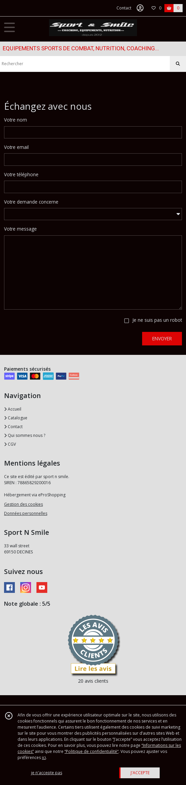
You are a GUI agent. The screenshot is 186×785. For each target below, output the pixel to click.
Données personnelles (25, 513)
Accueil (12, 409)
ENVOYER (162, 338)
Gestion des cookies (23, 504)
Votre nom (15, 119)
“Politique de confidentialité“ (91, 751)
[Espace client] (140, 8)
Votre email (16, 147)
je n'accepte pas (46, 773)
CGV (10, 444)
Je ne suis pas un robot (157, 320)
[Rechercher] (178, 64)
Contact (123, 8)
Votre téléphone (21, 174)
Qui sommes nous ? (24, 435)
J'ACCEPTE (140, 773)
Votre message (20, 229)
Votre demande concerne (31, 202)
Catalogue (15, 418)
